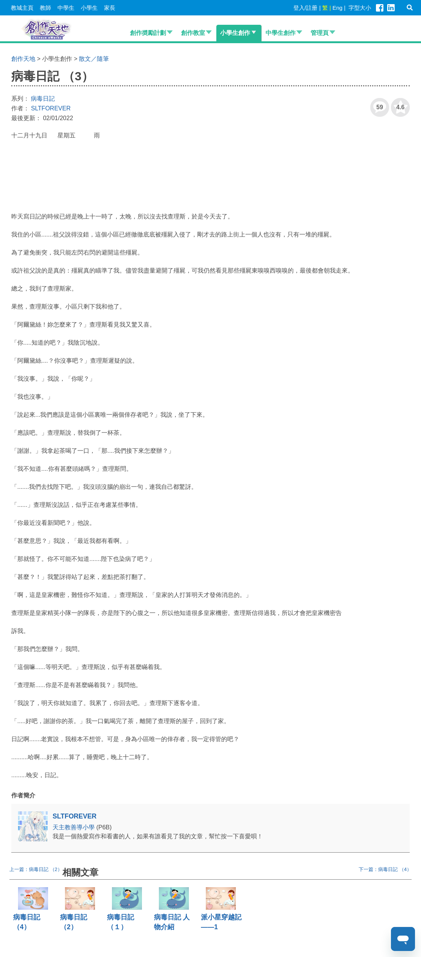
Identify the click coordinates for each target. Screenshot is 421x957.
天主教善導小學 (74, 827)
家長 (109, 8)
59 (376, 104)
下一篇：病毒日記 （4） (385, 869)
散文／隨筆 (94, 59)
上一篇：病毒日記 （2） (35, 869)
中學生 (65, 8)
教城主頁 (22, 8)
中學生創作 (281, 33)
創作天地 (23, 59)
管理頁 (320, 33)
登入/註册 (305, 8)
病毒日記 (43, 98)
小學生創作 (235, 33)
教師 (45, 8)
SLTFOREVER (51, 108)
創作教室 (193, 33)
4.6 (397, 104)
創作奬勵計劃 (148, 33)
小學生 (89, 8)
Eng (337, 8)
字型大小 (360, 8)
